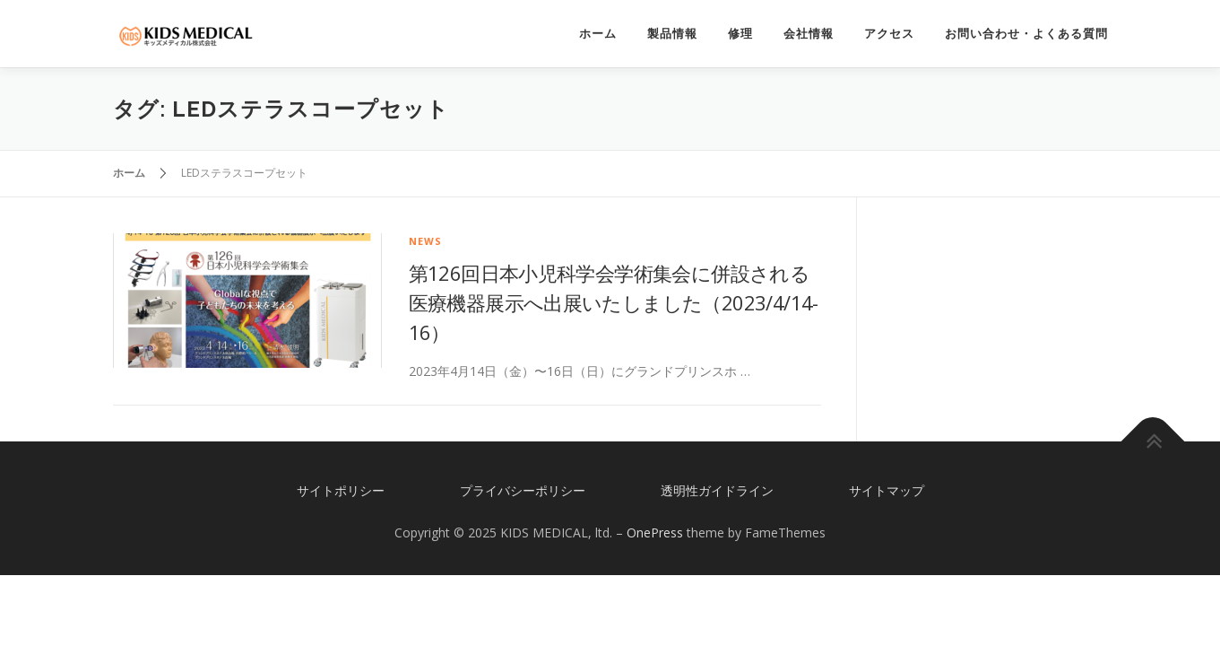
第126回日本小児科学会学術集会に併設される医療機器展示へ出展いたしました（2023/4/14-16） (613, 302)
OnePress (655, 532)
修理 (740, 33)
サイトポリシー (341, 490)
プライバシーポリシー (522, 490)
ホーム (598, 33)
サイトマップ (886, 490)
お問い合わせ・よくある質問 (1026, 33)
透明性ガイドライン (717, 490)
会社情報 (808, 33)
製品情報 (672, 33)
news (426, 241)
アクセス (889, 33)
